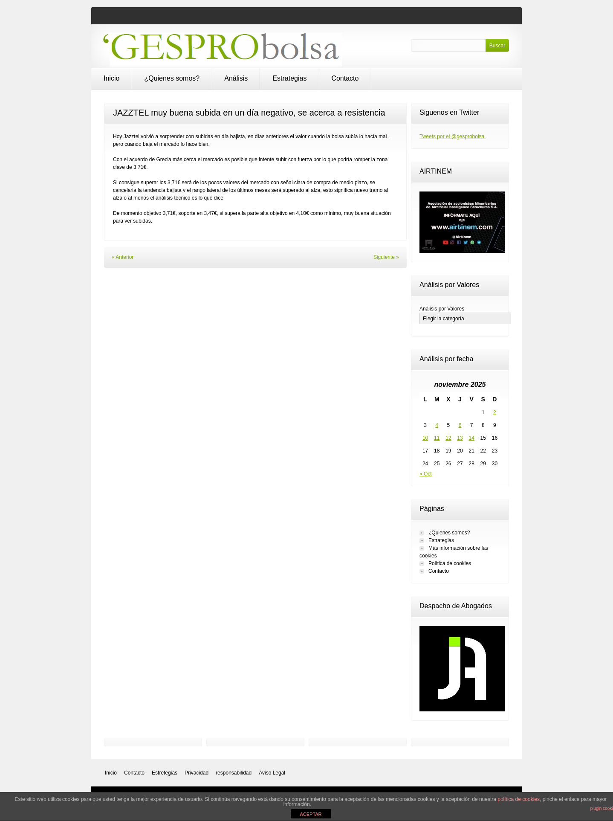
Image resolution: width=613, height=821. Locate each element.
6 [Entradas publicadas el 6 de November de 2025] (460, 425)
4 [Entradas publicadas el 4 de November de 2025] (436, 425)
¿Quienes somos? (172, 78)
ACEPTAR (310, 814)
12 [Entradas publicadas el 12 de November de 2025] (448, 438)
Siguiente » (386, 257)
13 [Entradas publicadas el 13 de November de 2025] (460, 438)
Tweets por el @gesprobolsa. (452, 136)
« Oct (425, 474)
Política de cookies (449, 563)
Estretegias (164, 773)
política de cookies (518, 799)
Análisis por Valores (441, 309)
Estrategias (289, 78)
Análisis (236, 78)
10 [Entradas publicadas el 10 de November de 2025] (425, 438)
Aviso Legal (272, 773)
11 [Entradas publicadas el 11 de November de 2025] (437, 438)
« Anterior (122, 257)
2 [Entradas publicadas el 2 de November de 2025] (494, 412)
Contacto (345, 78)
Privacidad (196, 773)
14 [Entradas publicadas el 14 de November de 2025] (471, 438)
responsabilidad (234, 773)
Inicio (111, 78)
